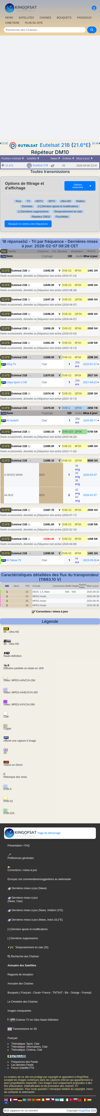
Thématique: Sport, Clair (25, 1043)
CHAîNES (45, 17)
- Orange (73, 992)
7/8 (96, 408)
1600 (90, 285)
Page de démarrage (32, 833)
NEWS (9, 17)
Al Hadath (13, 420)
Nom (10, 256)
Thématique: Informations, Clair (29, 1046)
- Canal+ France (40, 992)
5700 (90, 431)
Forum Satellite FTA (22, 1067)
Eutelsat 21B (55, 145)
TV (28, 201)
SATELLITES (26, 17)
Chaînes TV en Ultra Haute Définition (33, 1019)
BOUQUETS (64, 17)
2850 (90, 328)
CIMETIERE (12, 22)
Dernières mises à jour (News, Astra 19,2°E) (35, 919)
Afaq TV (11, 364)
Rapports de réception (20, 974)
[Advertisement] (50, 87)
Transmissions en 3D (22, 1028)
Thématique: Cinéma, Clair (26, 1049)
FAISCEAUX (84, 17)
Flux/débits (62, 216)
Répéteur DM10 (41, 216)
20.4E (95, 143)
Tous (18, 201)
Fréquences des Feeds (24, 1061)
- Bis (65, 992)
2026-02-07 (90, 475)
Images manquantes (19, 1010)
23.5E (4, 143)
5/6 (96, 342)
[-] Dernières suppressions (33, 211)
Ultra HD (66, 201)
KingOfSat (84, 1110)
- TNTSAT (56, 992)
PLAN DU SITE (34, 22)
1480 (90, 446)
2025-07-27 (90, 364)
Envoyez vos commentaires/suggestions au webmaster (39, 879)
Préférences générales (21, 856)
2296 (90, 357)
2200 (90, 393)
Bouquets (13, 992)
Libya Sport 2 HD (17, 382)
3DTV (51, 201)
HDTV (39, 201)
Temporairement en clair (68, 211)
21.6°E (81, 145)
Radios (80, 201)
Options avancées (82, 185)
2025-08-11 (90, 420)
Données (27, 206)
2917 (90, 375)
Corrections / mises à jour (52, 611)
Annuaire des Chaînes (20, 983)
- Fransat (84, 992)
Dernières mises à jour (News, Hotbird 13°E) (35, 910)
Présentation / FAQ (19, 845)
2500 (90, 510)
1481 (90, 270)
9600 (90, 460)
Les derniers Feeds (22, 1064)
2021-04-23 (90, 382)
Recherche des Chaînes (23, 956)
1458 (90, 538)
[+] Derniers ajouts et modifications (58, 206)
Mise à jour (91, 256)
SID (70, 256)
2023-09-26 (90, 560)
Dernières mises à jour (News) (27, 888)
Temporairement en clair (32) (28, 947)
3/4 (96, 270)
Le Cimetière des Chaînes (23, 1001)
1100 (90, 342)
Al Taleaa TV (14, 560)
